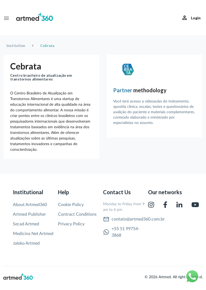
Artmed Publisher (29, 214)
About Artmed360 (30, 205)
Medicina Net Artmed (33, 234)
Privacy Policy (71, 224)
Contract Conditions (77, 214)
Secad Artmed (26, 224)
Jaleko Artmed (26, 243)
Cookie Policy (71, 205)
